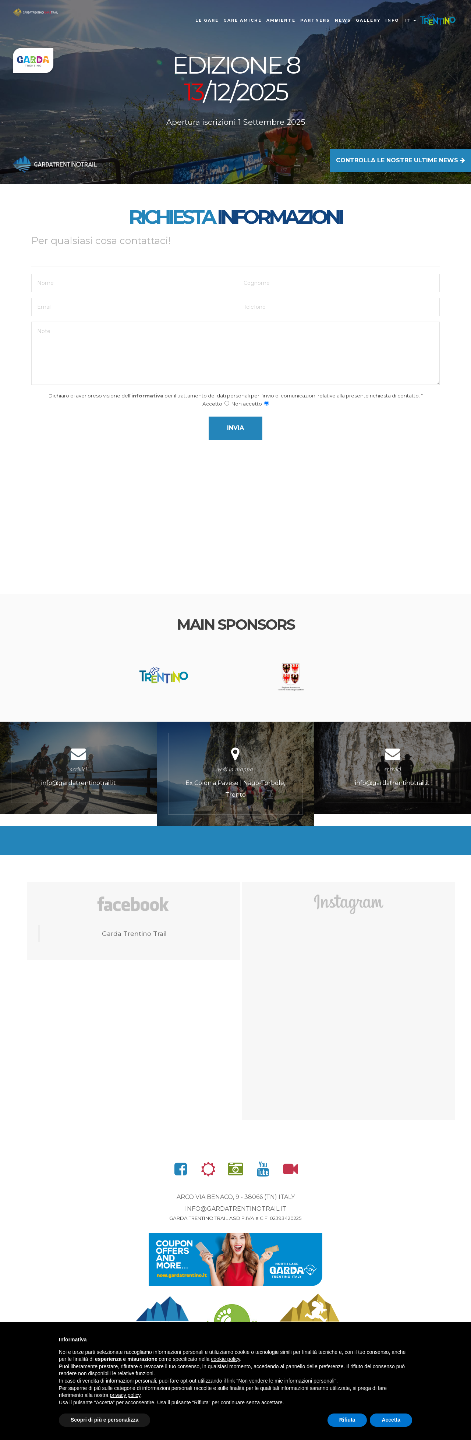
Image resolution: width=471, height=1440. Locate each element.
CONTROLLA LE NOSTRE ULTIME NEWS (400, 160)
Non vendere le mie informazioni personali (286, 1381)
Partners (315, 20)
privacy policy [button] (125, 1395)
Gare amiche (242, 20)
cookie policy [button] (225, 1359)
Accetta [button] (391, 1420)
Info (392, 20)
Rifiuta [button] (347, 1420)
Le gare (207, 20)
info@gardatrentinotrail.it (235, 1255)
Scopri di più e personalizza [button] (104, 1420)
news (343, 20)
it (410, 20)
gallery (368, 20)
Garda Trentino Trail (134, 980)
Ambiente (280, 20)
